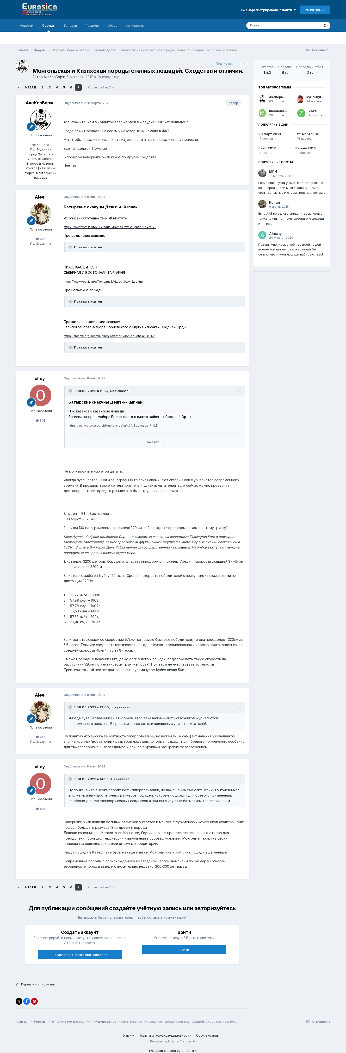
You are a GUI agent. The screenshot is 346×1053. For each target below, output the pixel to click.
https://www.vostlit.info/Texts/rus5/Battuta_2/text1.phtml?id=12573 (110, 227)
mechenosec (279, 111)
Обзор (112, 25)
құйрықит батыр (320, 97)
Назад (30, 87)
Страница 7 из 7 (101, 87)
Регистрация (315, 10)
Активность (135, 25)
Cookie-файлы (207, 1035)
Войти (184, 950)
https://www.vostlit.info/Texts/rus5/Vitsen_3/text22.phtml (103, 281)
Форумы (49, 28)
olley (40, 378)
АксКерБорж (54, 77)
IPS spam (156, 1051)
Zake (313, 111)
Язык (128, 1035)
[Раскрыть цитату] (70, 391)
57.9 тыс (40, 145)
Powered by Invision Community (173, 1041)
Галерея (70, 25)
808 (41, 420)
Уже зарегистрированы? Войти (268, 10)
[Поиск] (272, 25)
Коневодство (108, 77)
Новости (26, 25)
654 (41, 239)
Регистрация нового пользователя (80, 955)
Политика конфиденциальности (165, 1035)
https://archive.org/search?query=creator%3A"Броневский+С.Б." (109, 336)
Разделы (92, 25)
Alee (39, 196)
